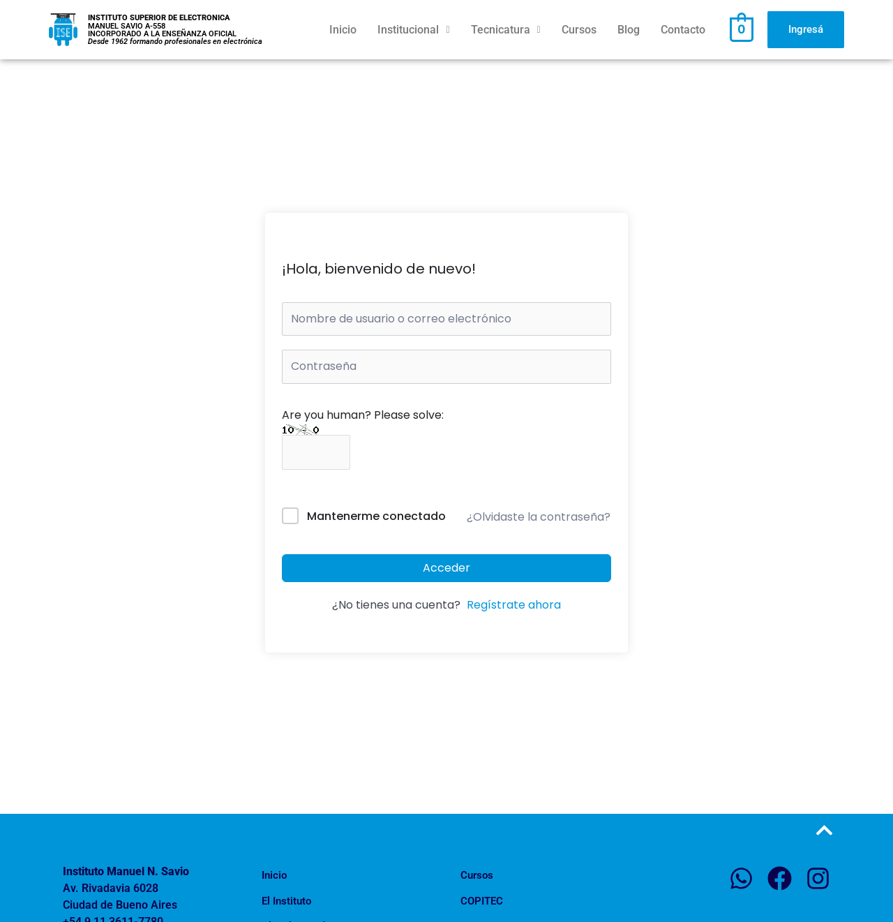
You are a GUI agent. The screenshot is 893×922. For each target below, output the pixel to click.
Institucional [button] (413, 29)
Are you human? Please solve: (363, 434)
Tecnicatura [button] (506, 29)
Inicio (343, 29)
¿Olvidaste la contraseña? (538, 518)
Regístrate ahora (514, 607)
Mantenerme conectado (376, 518)
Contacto (683, 29)
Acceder (446, 569)
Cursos (579, 29)
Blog (628, 29)
